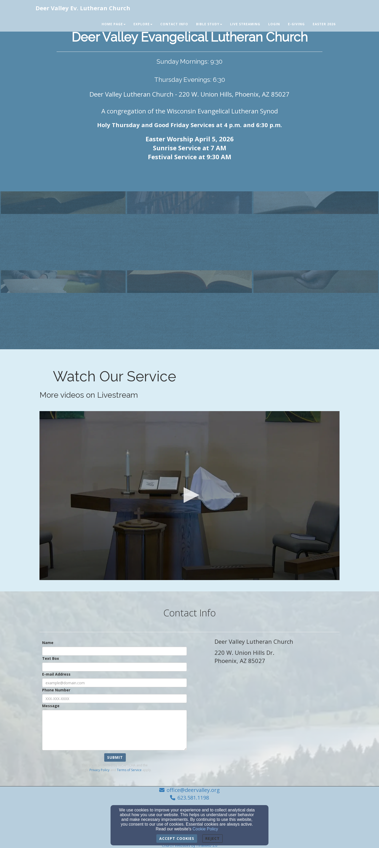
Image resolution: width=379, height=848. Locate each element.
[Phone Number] (114, 698)
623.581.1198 (193, 797)
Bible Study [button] (209, 24)
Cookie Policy (205, 829)
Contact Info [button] (174, 24)
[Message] (114, 730)
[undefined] (63, 231)
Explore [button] (142, 24)
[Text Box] (114, 666)
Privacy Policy (99, 770)
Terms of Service (129, 770)
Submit (115, 757)
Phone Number (56, 689)
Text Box (50, 658)
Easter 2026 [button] (324, 24)
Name (47, 642)
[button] (189, 495)
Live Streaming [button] (245, 24)
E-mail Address (56, 674)
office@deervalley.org (193, 790)
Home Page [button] (114, 24)
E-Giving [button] (296, 24)
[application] (189, 495)
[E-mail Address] (114, 682)
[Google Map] (277, 723)
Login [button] (274, 24)
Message (50, 705)
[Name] (114, 651)
